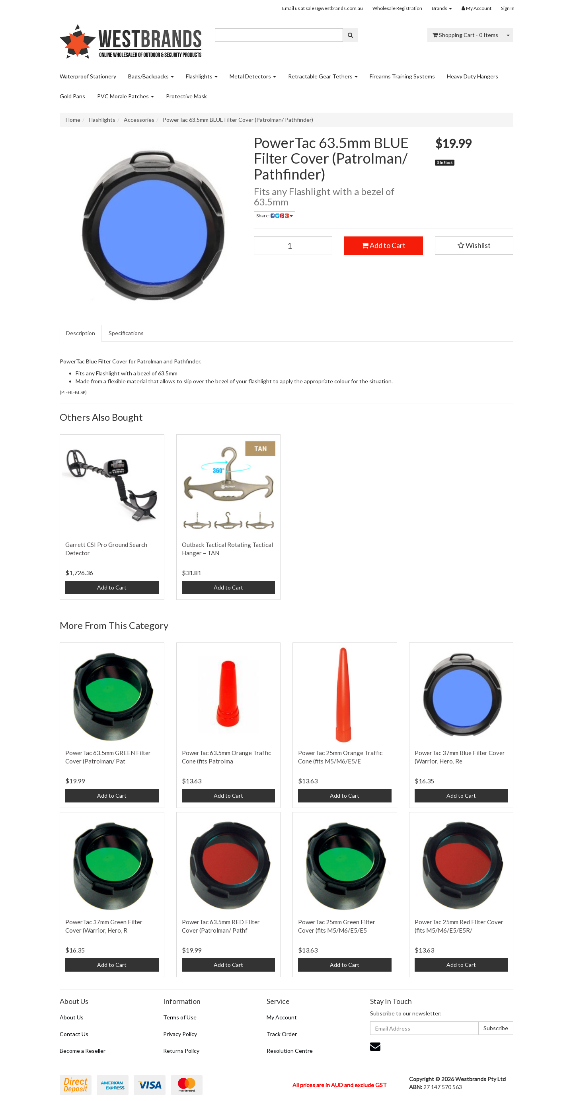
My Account (282, 1017)
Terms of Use (180, 1017)
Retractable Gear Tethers (323, 76)
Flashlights (202, 76)
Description (80, 333)
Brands (442, 8)
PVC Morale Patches (125, 96)
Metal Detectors (253, 76)
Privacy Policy (180, 1034)
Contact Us (74, 1034)
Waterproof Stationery (88, 76)
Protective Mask (186, 96)
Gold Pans (72, 96)
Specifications (126, 333)
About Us (72, 1017)
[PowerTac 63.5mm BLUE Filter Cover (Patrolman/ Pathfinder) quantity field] (293, 245)
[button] (474, 245)
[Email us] (375, 1046)
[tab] (81, 333)
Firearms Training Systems (402, 76)
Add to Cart (383, 245)
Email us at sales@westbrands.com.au (322, 8)
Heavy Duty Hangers (472, 76)
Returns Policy (181, 1050)
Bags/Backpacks (151, 76)
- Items (465, 34)
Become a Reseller (82, 1050)
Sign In (508, 8)
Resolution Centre (290, 1050)
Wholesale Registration (397, 8)
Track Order (282, 1034)
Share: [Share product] (274, 216)
